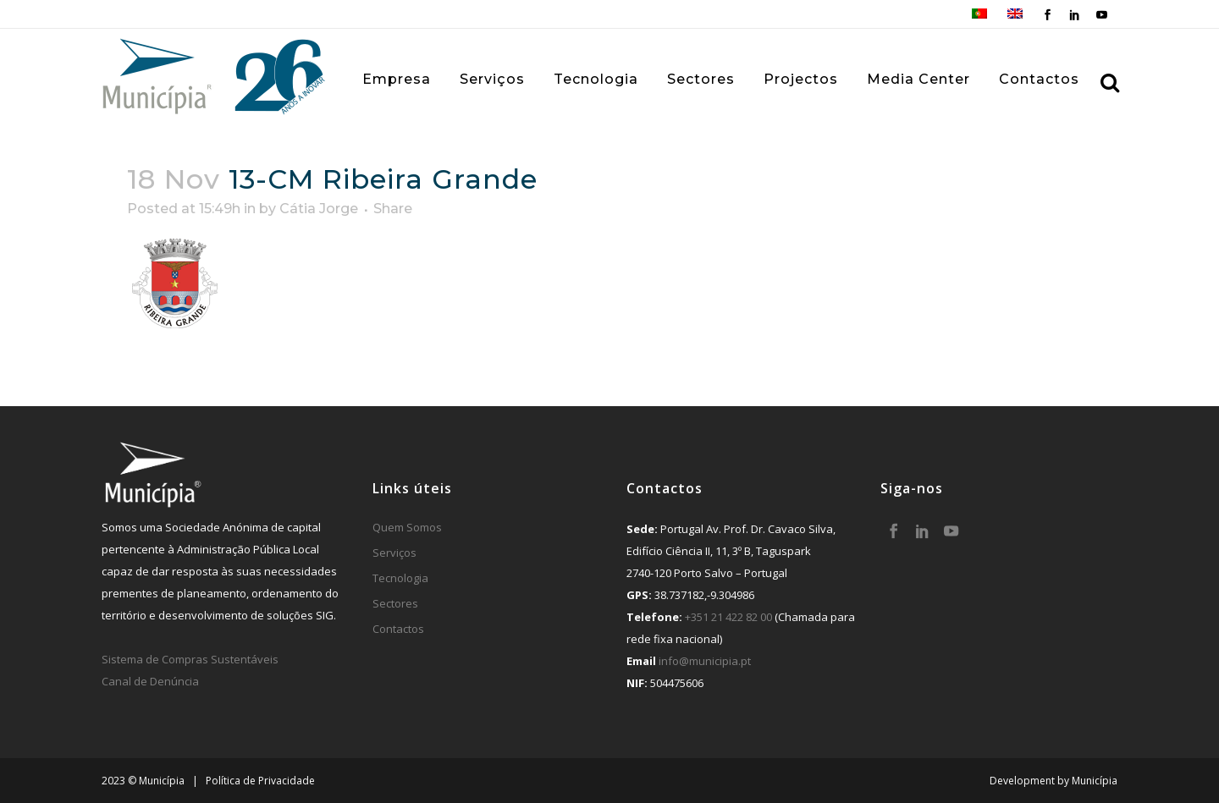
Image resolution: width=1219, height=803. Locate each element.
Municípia (1094, 780)
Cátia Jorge (318, 209)
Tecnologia (400, 578)
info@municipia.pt (705, 660)
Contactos (398, 628)
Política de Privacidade (260, 780)
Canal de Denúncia (150, 681)
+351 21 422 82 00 (728, 616)
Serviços (394, 552)
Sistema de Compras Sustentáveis (190, 659)
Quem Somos (407, 527)
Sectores (395, 603)
